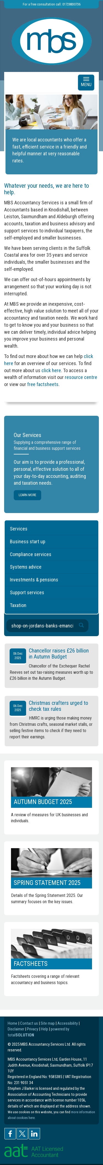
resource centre (81, 377)
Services (18, 529)
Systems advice (25, 567)
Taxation (18, 605)
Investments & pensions (34, 579)
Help (44, 1029)
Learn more (27, 495)
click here (51, 370)
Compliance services (30, 554)
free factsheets (43, 384)
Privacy (32, 1029)
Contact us (29, 1023)
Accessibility (67, 1023)
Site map (48, 1023)
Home (12, 1023)
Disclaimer (16, 1029)
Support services (27, 592)
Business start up (27, 541)
